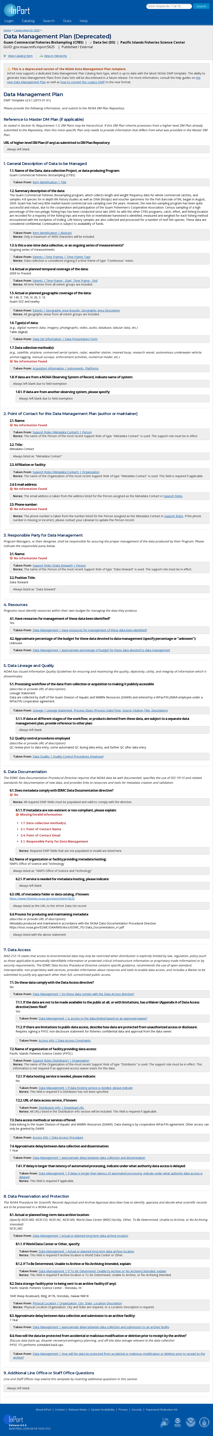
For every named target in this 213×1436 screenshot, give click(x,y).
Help (84, 21)
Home (7, 30)
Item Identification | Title (49, 182)
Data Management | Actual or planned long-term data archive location (80, 1236)
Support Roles (172, 496)
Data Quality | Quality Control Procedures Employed (68, 756)
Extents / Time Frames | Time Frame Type (61, 257)
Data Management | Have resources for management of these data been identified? (90, 630)
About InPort (43, 1409)
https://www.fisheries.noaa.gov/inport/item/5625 (42, 898)
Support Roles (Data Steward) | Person (59, 565)
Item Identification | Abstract (52, 233)
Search (49, 21)
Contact (60, 1409)
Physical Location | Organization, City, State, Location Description (77, 1303)
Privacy (123, 1409)
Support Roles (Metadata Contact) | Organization (66, 472)
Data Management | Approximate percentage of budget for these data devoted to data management (101, 650)
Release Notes (78, 1409)
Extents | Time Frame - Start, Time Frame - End (65, 281)
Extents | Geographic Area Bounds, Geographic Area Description (76, 310)
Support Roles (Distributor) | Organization (61, 1061)
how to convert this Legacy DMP (83, 82)
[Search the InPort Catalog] (169, 6)
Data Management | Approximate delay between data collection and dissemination (89, 1158)
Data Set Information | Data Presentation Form (65, 339)
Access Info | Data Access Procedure (58, 1137)
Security (137, 1409)
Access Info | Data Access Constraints (65, 1040)
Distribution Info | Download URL (61, 1108)
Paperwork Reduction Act (161, 1409)
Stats (67, 21)
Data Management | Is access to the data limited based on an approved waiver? (93, 1018)
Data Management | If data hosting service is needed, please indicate (86, 1088)
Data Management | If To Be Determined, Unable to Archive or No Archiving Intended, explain (102, 1271)
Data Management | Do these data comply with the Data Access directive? (83, 994)
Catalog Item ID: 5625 (27, 30)
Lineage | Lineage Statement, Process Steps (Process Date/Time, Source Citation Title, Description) (100, 710)
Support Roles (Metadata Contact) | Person (62, 432)
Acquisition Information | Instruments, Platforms (66, 368)
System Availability (103, 1409)
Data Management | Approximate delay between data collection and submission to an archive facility (101, 1327)
